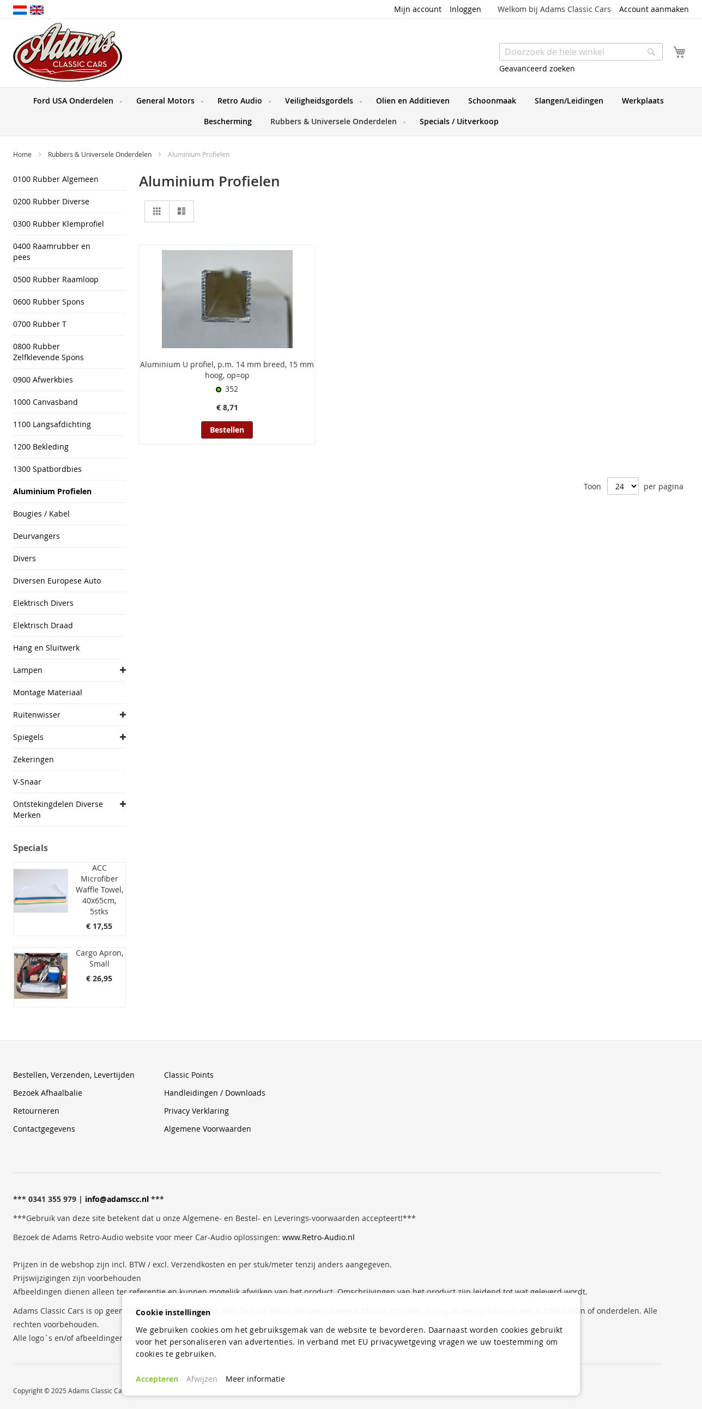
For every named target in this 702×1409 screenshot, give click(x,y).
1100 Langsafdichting (52, 424)
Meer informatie (255, 1379)
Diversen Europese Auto (57, 580)
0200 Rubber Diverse (51, 201)
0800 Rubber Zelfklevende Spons (48, 351)
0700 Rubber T (39, 324)
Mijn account (417, 9)
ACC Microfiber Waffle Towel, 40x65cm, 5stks (99, 889)
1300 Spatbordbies (47, 469)
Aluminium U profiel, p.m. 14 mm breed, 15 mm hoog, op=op (227, 369)
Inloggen (465, 9)
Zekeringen (33, 759)
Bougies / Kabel (41, 513)
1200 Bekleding (41, 446)
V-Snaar (27, 781)
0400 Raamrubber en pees (51, 251)
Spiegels (28, 737)
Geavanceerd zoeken (537, 68)
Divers (24, 558)
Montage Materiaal (47, 692)
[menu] (351, 112)
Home (23, 154)
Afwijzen (201, 1379)
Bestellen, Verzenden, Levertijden (74, 1075)
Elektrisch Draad (43, 625)
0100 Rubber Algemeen (56, 179)
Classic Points (189, 1075)
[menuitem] (75, 100)
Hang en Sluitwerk (46, 647)
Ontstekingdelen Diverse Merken (58, 809)
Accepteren (157, 1379)
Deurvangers (36, 536)
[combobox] (581, 51)
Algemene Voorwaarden (207, 1128)
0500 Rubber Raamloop (56, 279)
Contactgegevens (44, 1128)
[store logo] (67, 52)
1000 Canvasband (45, 402)
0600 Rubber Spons (48, 301)
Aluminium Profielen (52, 491)
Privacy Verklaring (196, 1111)
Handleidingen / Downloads (214, 1093)
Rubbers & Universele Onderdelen (100, 154)
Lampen (28, 670)
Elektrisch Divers (43, 603)
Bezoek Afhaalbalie (47, 1093)
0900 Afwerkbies (43, 379)
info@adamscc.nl (117, 1199)
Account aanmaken (654, 9)
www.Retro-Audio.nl (318, 1237)
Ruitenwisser (36, 714)
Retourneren (36, 1111)
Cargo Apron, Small (99, 958)
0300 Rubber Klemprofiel (58, 223)
